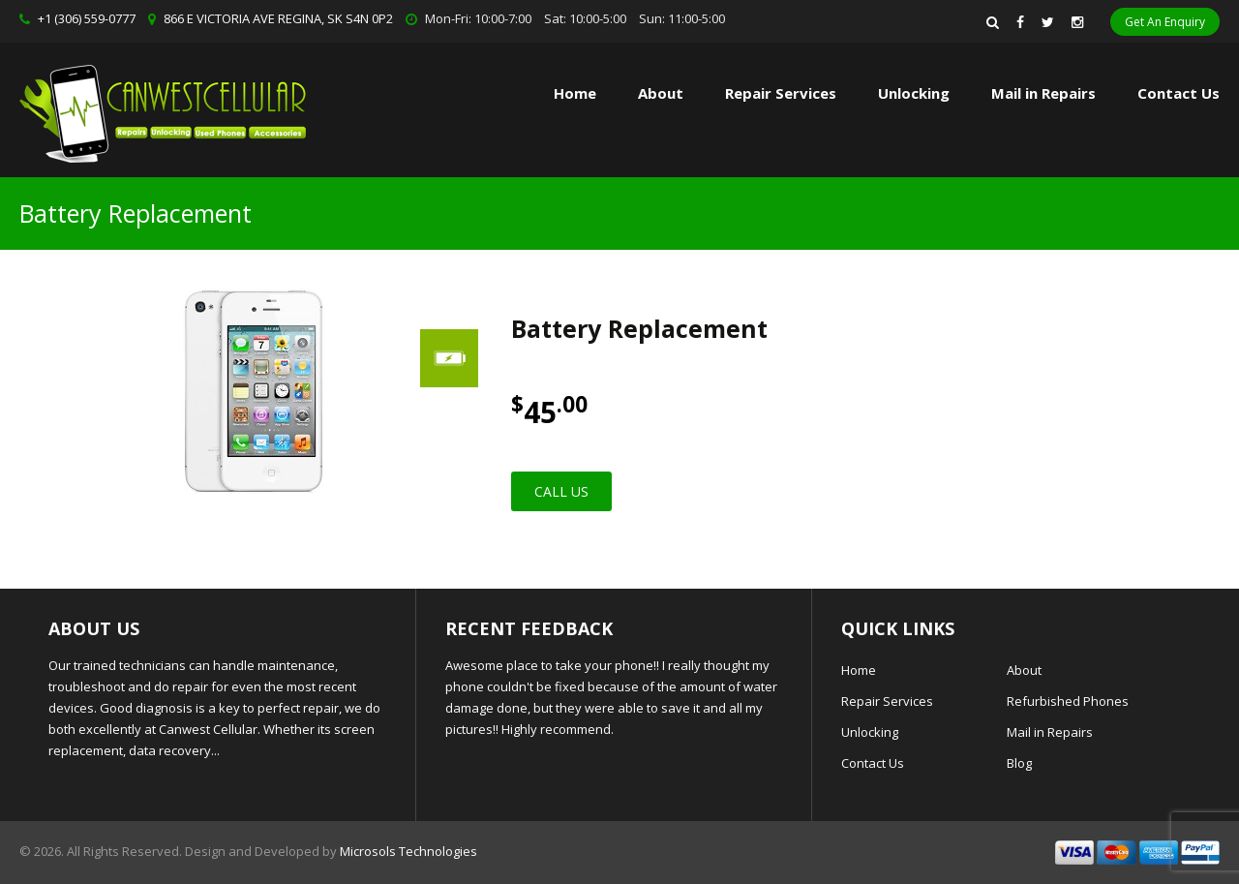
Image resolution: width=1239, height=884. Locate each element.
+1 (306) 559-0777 (87, 18)
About (660, 93)
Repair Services (887, 701)
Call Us (561, 491)
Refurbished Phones (1068, 701)
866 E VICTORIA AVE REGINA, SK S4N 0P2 (278, 18)
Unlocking (914, 93)
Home (575, 93)
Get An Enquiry (1165, 22)
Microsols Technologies (408, 851)
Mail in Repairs (1043, 93)
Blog (1019, 763)
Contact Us (1178, 93)
